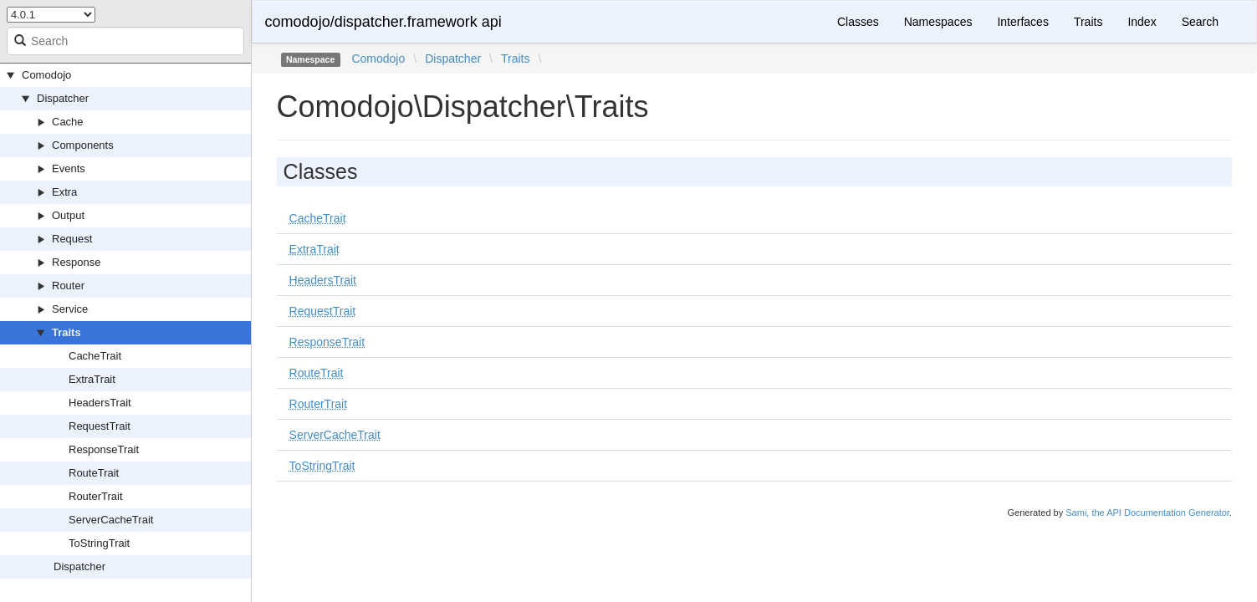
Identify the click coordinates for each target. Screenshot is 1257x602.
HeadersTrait (100, 402)
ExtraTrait (92, 379)
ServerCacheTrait (111, 519)
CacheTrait (95, 355)
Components (83, 145)
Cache (68, 121)
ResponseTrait (104, 449)
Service (70, 309)
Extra (64, 192)
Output (68, 215)
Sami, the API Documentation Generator (1147, 513)
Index (1141, 21)
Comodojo (46, 75)
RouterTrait (96, 496)
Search (1200, 21)
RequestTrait (99, 426)
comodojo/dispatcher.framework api (383, 21)
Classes (858, 21)
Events (68, 168)
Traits (66, 332)
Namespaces (938, 21)
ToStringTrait (99, 543)
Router (68, 285)
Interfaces (1022, 21)
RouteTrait (94, 473)
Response (76, 262)
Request (72, 238)
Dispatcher (63, 98)
